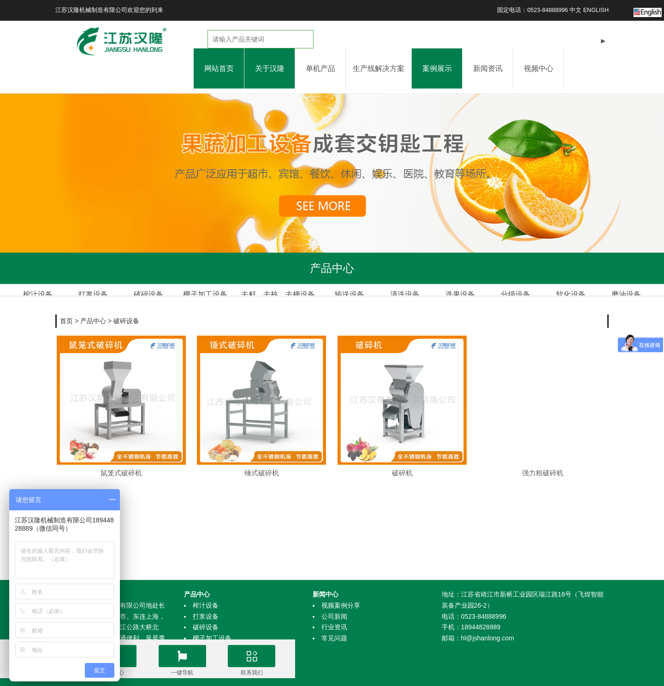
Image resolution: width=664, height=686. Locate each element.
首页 (66, 309)
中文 (575, 10)
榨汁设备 (206, 605)
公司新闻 (334, 616)
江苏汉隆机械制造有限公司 (91, 10)
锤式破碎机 (261, 462)
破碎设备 (126, 309)
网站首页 (219, 68)
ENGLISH (596, 10)
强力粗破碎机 (542, 462)
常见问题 (334, 638)
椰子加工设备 (212, 638)
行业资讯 (334, 627)
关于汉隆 (270, 68)
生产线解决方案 (378, 68)
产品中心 (93, 309)
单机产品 (320, 68)
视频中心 (538, 68)
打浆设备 (206, 616)
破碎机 (402, 462)
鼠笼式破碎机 (121, 462)
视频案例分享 (340, 605)
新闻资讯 (488, 68)
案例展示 (437, 68)
